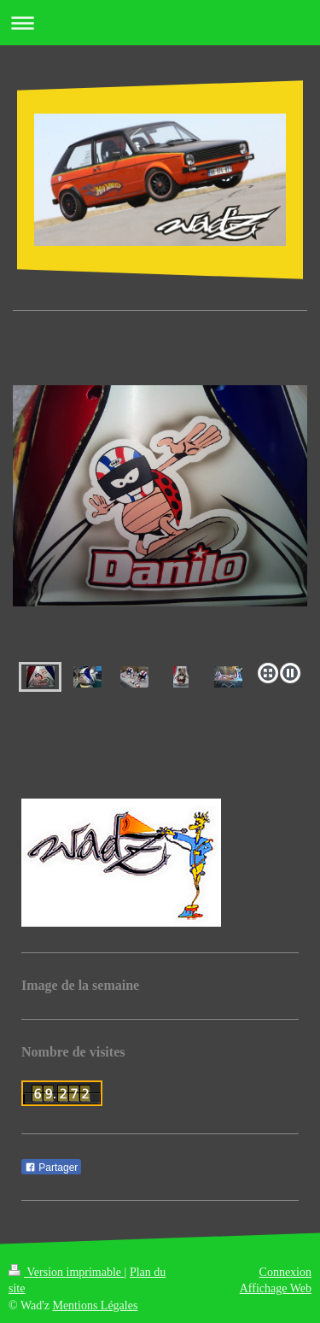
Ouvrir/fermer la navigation (160, 22)
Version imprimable (67, 1272)
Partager (51, 1168)
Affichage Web (275, 1288)
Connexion (285, 1272)
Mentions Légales (94, 1305)
